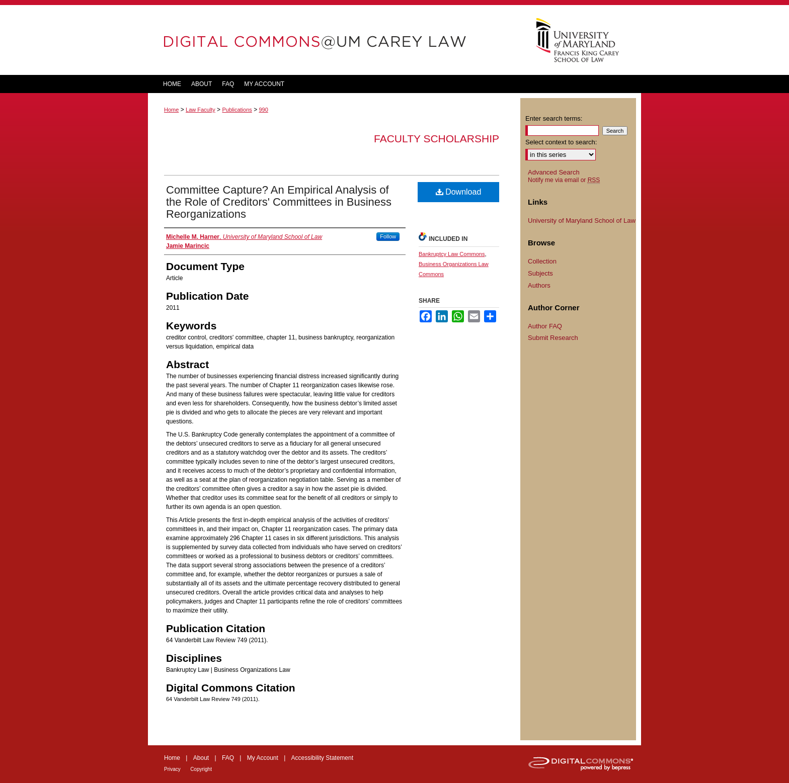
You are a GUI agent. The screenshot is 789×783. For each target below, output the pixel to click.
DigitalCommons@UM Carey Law (334, 40)
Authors (539, 285)
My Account (262, 757)
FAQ (228, 757)
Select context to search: (561, 142)
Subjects (540, 273)
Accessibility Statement (322, 757)
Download (459, 192)
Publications (237, 110)
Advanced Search (554, 172)
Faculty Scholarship (436, 138)
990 (263, 110)
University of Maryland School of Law (582, 220)
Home (171, 110)
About (201, 757)
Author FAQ (545, 326)
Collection (542, 261)
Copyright (201, 769)
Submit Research (553, 337)
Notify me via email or (564, 180)
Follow (388, 236)
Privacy (172, 769)
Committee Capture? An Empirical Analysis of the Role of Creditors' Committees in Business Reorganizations (278, 202)
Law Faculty (200, 110)
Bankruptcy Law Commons (452, 254)
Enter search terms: (553, 118)
